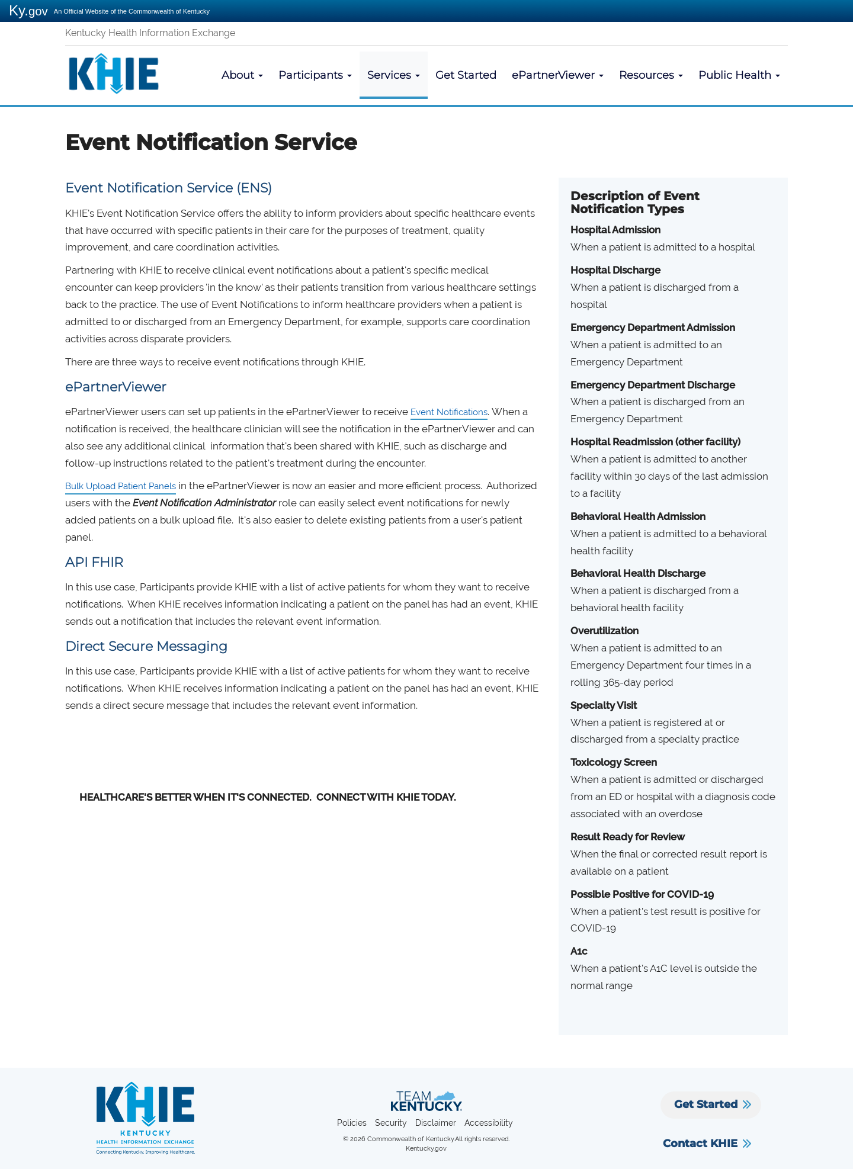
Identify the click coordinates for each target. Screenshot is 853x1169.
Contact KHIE (700, 1143)
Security (391, 1123)
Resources (651, 75)
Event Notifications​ (455, 412)
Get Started (465, 75)
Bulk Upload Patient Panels (129, 486)
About (242, 75)
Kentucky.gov (426, 1148)
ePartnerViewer (558, 75)
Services (393, 75)
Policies (352, 1123)
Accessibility (488, 1123)
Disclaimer (435, 1123)
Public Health (739, 75)
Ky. (28, 10)
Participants (315, 75)
